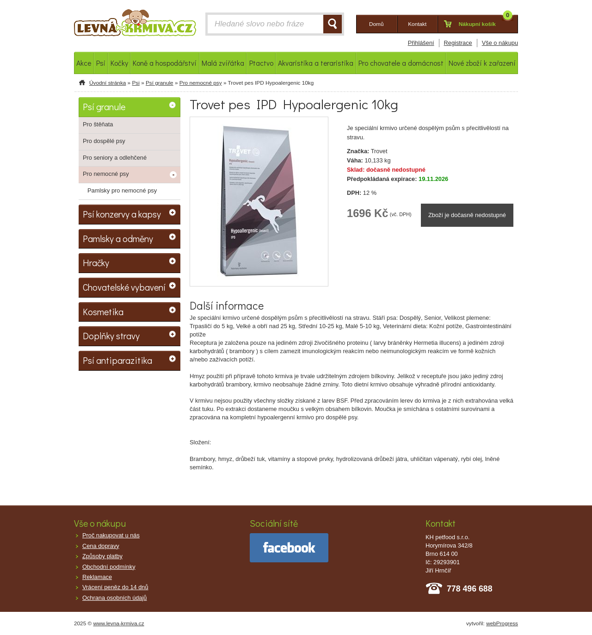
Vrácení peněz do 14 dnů (115, 587)
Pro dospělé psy (104, 140)
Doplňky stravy (111, 336)
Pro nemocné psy (200, 83)
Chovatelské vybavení (124, 287)
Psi (135, 83)
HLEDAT (332, 24)
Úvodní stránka (107, 83)
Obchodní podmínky (109, 566)
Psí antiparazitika (117, 360)
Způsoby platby (102, 556)
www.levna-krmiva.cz (118, 623)
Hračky (96, 262)
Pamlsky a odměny (118, 238)
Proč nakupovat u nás (111, 535)
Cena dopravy (100, 545)
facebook (289, 547)
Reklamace (97, 576)
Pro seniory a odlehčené (115, 157)
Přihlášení (421, 42)
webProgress (502, 623)
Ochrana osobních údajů (114, 597)
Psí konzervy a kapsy (122, 214)
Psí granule (159, 83)
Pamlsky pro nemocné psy (122, 190)
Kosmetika (103, 311)
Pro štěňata (98, 124)
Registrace (458, 42)
